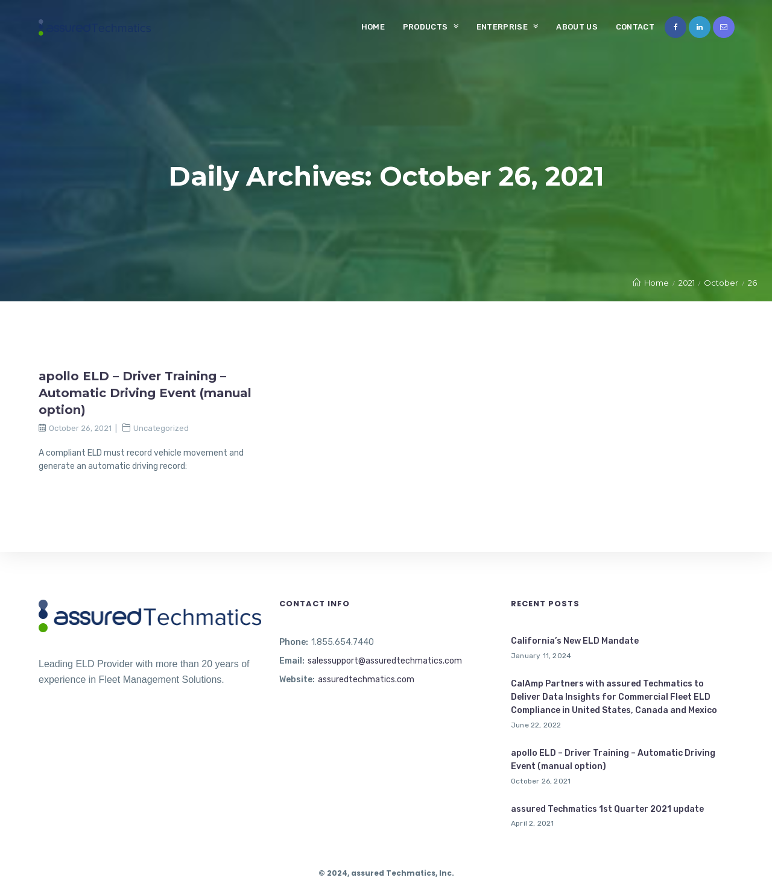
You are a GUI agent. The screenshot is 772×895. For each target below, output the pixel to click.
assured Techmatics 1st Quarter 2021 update (607, 809)
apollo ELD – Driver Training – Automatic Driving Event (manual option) (145, 393)
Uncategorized (161, 428)
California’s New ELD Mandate (575, 641)
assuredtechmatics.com (366, 679)
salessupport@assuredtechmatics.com (385, 661)
